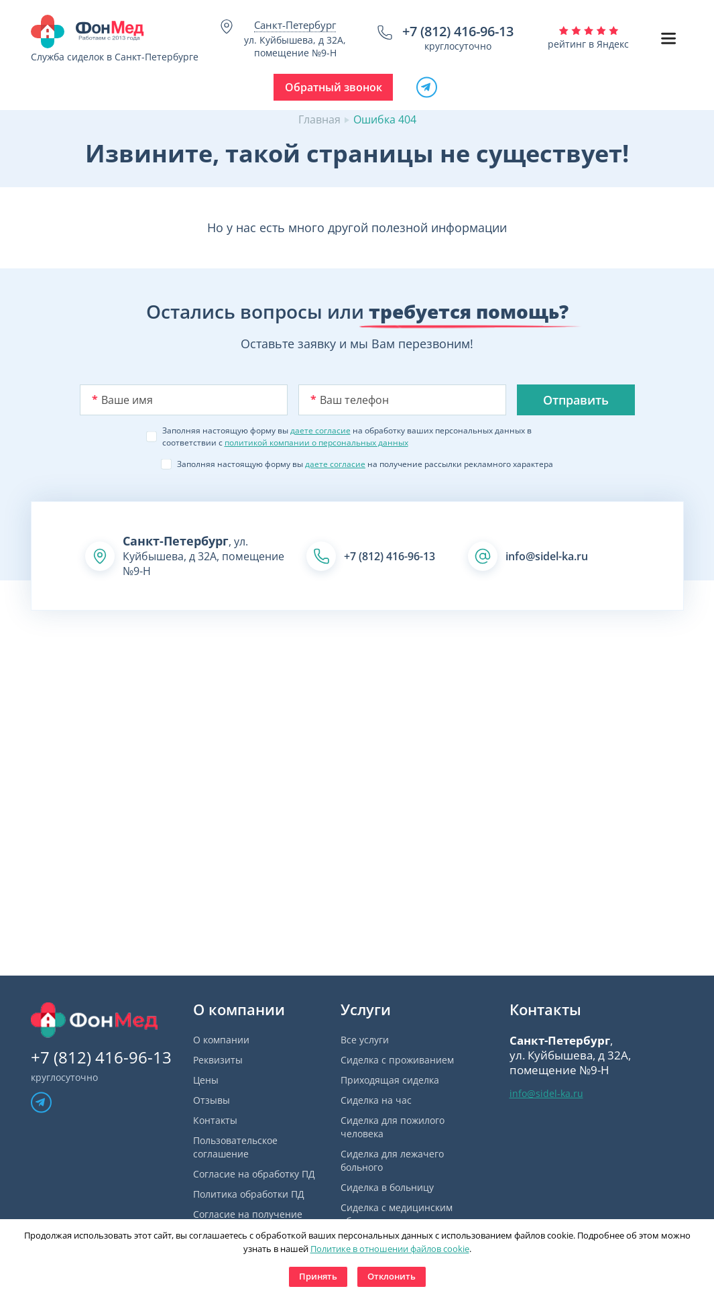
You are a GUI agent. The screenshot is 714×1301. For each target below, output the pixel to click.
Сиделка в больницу (387, 1187)
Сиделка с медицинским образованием (397, 1214)
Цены (206, 1080)
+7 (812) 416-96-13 (458, 31)
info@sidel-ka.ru (546, 556)
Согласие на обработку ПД (254, 1173)
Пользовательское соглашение (235, 1147)
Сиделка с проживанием (397, 1059)
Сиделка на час (376, 1100)
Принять (318, 1276)
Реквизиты (218, 1059)
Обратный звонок (333, 87)
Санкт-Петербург (295, 25)
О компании (221, 1039)
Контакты (215, 1120)
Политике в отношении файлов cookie (389, 1249)
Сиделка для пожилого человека (392, 1127)
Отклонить (391, 1276)
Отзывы (211, 1100)
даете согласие (320, 430)
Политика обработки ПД (248, 1194)
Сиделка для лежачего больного (392, 1160)
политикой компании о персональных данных (316, 442)
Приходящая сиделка (390, 1080)
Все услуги (365, 1039)
